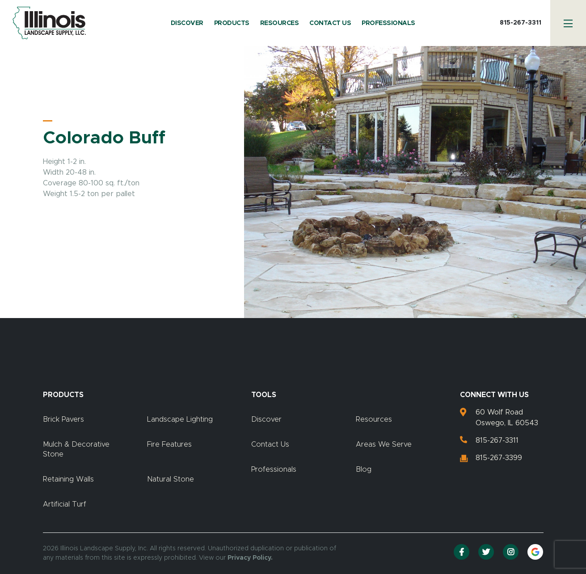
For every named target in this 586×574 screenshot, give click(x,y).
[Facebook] (461, 552)
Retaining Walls (68, 479)
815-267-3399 (499, 457)
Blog (363, 469)
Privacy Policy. (250, 558)
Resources (279, 23)
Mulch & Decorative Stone (76, 449)
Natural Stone (170, 479)
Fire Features (169, 444)
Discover (187, 23)
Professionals (388, 23)
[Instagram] (511, 552)
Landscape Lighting (180, 419)
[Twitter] (486, 552)
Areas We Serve (384, 444)
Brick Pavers (63, 419)
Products (231, 23)
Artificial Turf (64, 504)
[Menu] (568, 23)
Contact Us (330, 23)
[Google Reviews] (535, 552)
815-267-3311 (520, 23)
